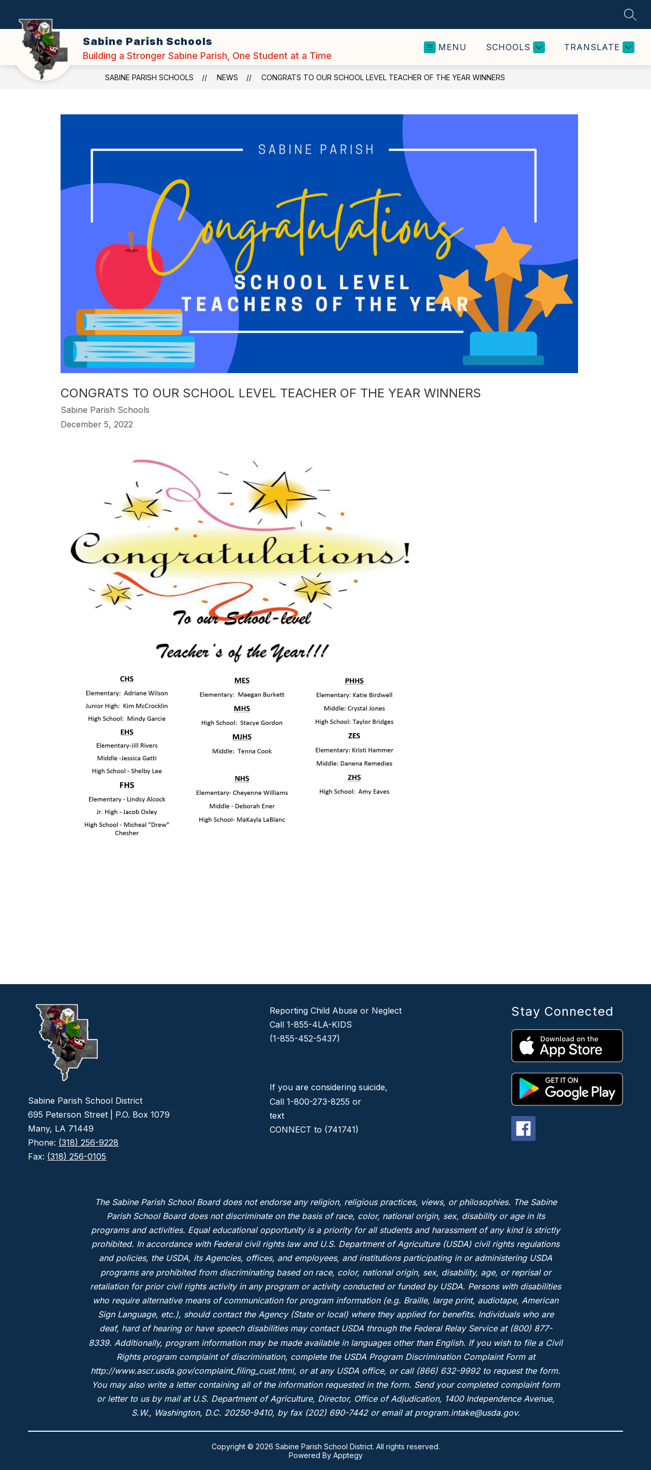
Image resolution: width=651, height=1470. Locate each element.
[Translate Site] (597, 47)
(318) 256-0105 (76, 1156)
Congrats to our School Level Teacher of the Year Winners (383, 77)
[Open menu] (445, 47)
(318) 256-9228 (88, 1142)
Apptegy (348, 1455)
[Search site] (630, 14)
